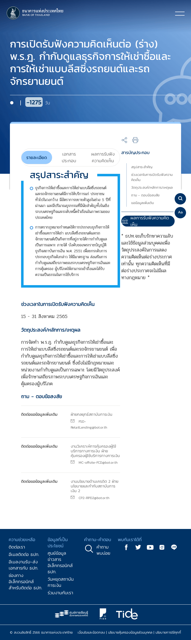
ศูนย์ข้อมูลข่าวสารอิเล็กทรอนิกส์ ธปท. (60, 562)
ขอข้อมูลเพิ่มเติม (142, 203)
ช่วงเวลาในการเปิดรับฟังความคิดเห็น (152, 177)
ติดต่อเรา (17, 547)
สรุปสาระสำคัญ (142, 167)
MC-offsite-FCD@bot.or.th (98, 462)
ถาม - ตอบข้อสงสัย (145, 195)
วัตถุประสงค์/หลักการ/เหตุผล (152, 187)
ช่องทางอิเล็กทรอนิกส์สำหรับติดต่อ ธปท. (25, 581)
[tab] (36, 157)
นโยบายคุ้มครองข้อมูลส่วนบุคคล (130, 632)
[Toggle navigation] (180, 13)
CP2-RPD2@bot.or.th (94, 498)
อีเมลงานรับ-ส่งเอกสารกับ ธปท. (23, 564)
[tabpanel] (66, 284)
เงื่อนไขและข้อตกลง (91, 632)
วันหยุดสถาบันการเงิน (61, 582)
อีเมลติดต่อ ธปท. (24, 554)
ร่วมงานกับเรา (60, 592)
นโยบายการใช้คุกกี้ (168, 632)
